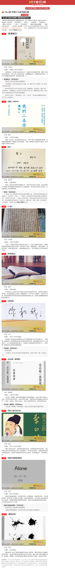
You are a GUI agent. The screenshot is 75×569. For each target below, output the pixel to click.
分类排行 (46, 8)
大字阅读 (25, 15)
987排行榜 (29, 8)
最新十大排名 (38, 8)
